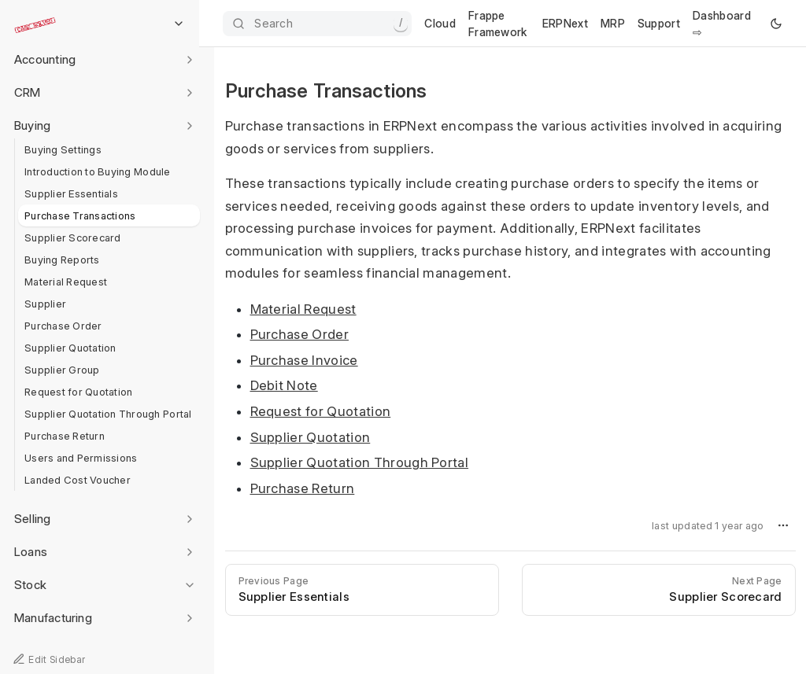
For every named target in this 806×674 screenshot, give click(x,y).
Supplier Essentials (71, 193)
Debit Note (284, 385)
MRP (613, 23)
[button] (783, 525)
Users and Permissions (80, 457)
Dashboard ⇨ (722, 24)
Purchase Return (64, 435)
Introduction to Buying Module (97, 171)
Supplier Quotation (70, 347)
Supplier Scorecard (72, 237)
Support (659, 23)
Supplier (45, 303)
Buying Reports (62, 259)
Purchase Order (63, 325)
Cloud (440, 23)
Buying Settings (63, 149)
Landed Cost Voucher (77, 479)
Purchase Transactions (79, 215)
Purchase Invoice (304, 360)
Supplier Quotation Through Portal (108, 413)
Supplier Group (62, 369)
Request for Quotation (78, 391)
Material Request (65, 281)
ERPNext (565, 23)
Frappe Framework (497, 24)
